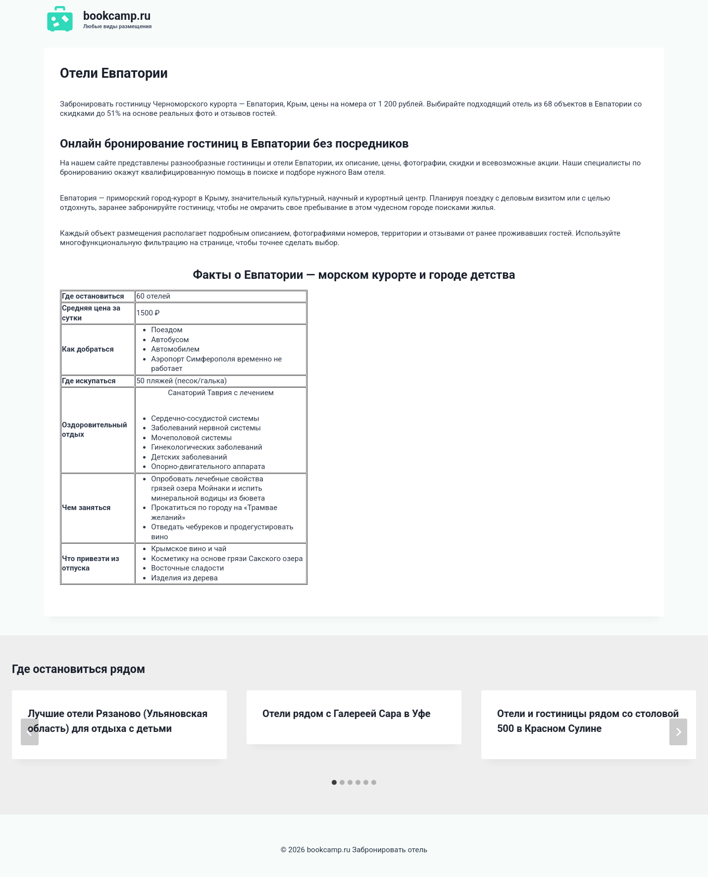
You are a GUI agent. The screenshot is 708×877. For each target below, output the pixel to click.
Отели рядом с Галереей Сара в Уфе (346, 714)
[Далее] (678, 732)
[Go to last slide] (30, 732)
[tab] (334, 782)
